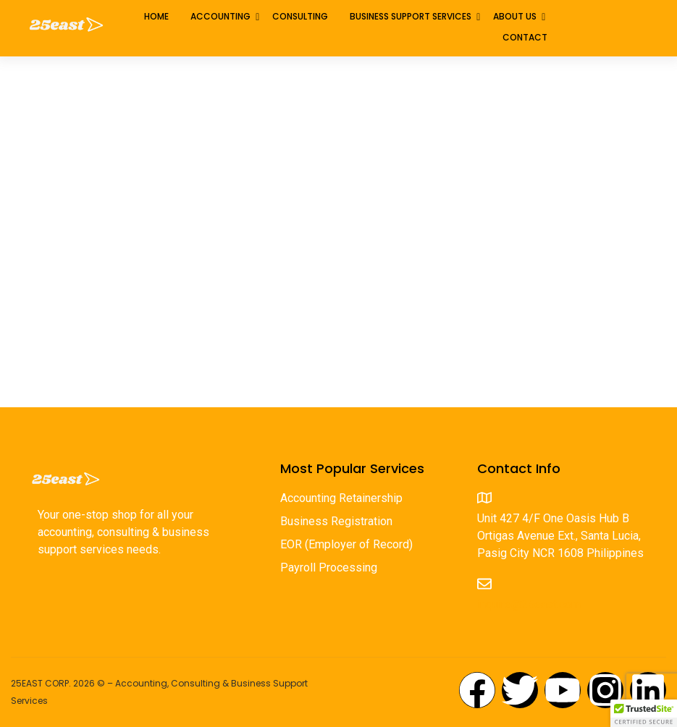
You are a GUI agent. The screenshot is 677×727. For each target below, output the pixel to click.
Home (156, 16)
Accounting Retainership (341, 498)
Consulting (300, 16)
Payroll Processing (328, 568)
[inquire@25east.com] (484, 584)
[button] (643, 713)
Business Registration (336, 522)
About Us (515, 16)
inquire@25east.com (529, 604)
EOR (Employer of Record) (346, 545)
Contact (525, 37)
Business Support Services (410, 16)
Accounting (220, 16)
